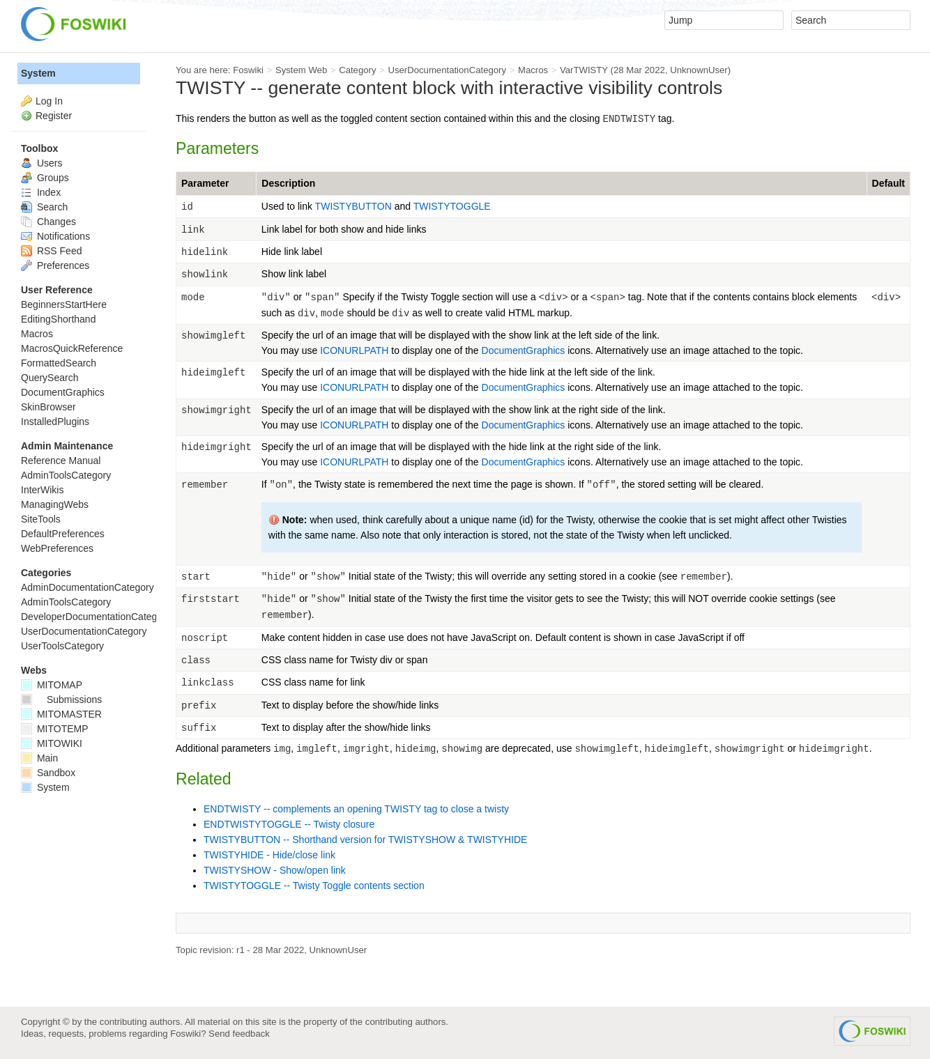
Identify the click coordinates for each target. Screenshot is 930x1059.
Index (41, 192)
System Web (301, 70)
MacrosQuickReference (72, 348)
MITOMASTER (61, 714)
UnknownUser (699, 70)
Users (41, 163)
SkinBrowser (48, 406)
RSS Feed (51, 250)
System (38, 73)
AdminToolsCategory (66, 475)
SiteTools (41, 519)
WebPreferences (57, 548)
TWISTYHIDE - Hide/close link (269, 854)
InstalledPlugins (55, 421)
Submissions (61, 699)
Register (54, 115)
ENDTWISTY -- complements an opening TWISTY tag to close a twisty (356, 808)
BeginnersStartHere (64, 304)
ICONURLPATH (354, 350)
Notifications (55, 236)
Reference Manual (60, 460)
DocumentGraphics (523, 350)
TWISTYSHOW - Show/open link (275, 870)
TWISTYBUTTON (353, 206)
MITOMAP (51, 684)
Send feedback (239, 1033)
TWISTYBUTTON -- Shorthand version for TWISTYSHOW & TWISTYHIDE (365, 839)
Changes (48, 221)
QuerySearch (49, 377)
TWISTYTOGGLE (452, 206)
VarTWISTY (584, 70)
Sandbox (48, 772)
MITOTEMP (55, 728)
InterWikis (42, 489)
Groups (45, 177)
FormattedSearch (58, 363)
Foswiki (248, 70)
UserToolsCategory (62, 645)
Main (39, 758)
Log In (49, 101)
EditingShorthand (58, 319)
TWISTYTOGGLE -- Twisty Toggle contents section (314, 885)
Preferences (55, 265)
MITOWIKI (51, 743)
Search (44, 206)
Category (357, 70)
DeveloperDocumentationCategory (96, 616)
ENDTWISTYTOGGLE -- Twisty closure (289, 824)
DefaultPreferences (63, 533)
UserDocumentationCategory (447, 70)
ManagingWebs (55, 504)
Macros (533, 70)
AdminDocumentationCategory (87, 587)
